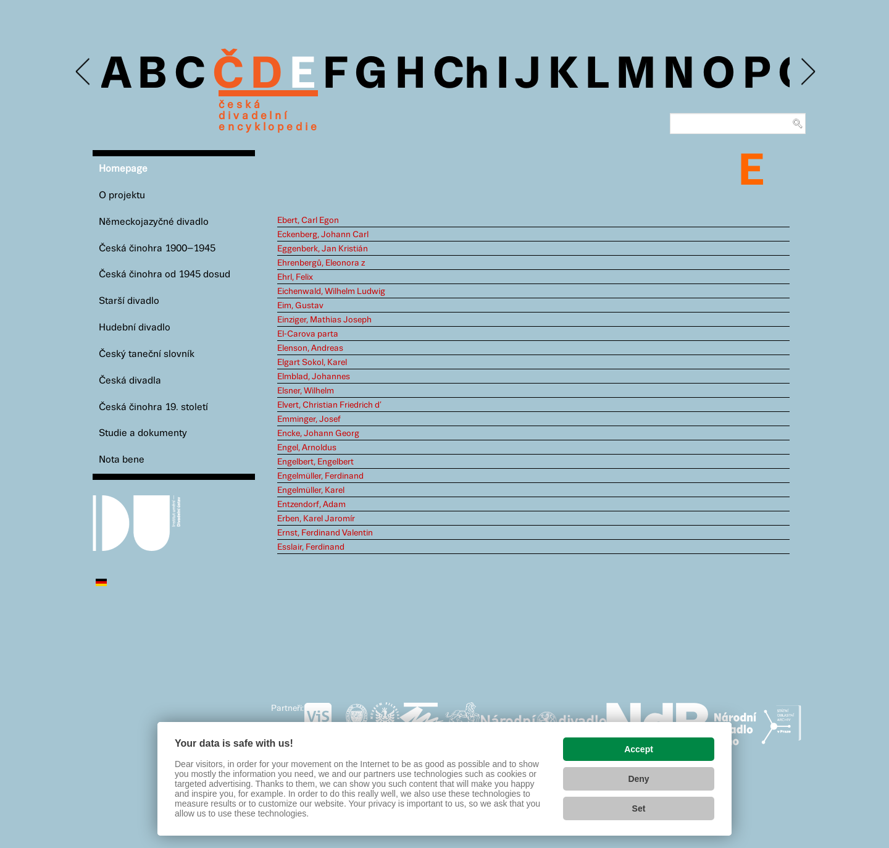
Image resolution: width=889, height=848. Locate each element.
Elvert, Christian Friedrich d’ (329, 405)
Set (639, 808)
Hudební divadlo (134, 327)
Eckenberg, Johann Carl (323, 234)
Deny (638, 779)
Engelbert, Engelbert (315, 462)
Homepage (123, 169)
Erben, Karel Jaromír (316, 518)
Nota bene (121, 460)
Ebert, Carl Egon (308, 220)
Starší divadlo (129, 301)
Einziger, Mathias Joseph (324, 320)
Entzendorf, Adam (311, 504)
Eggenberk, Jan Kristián (322, 249)
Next (807, 72)
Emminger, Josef (309, 419)
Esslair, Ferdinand (310, 547)
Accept (638, 749)
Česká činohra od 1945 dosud (164, 274)
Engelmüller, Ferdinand (320, 476)
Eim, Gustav (300, 305)
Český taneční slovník (146, 354)
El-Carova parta (307, 334)
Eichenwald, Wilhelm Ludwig (331, 291)
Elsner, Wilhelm (305, 391)
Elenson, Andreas (310, 348)
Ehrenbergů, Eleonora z (321, 263)
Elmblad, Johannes (313, 376)
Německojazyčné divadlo (154, 222)
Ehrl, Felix (295, 277)
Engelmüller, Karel (310, 490)
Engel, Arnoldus (306, 447)
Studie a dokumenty (143, 433)
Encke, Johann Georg (318, 433)
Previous (83, 72)
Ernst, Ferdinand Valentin (325, 533)
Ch (461, 75)
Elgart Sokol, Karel (312, 362)
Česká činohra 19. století (153, 407)
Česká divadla (130, 381)
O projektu (122, 195)
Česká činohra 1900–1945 (157, 248)
